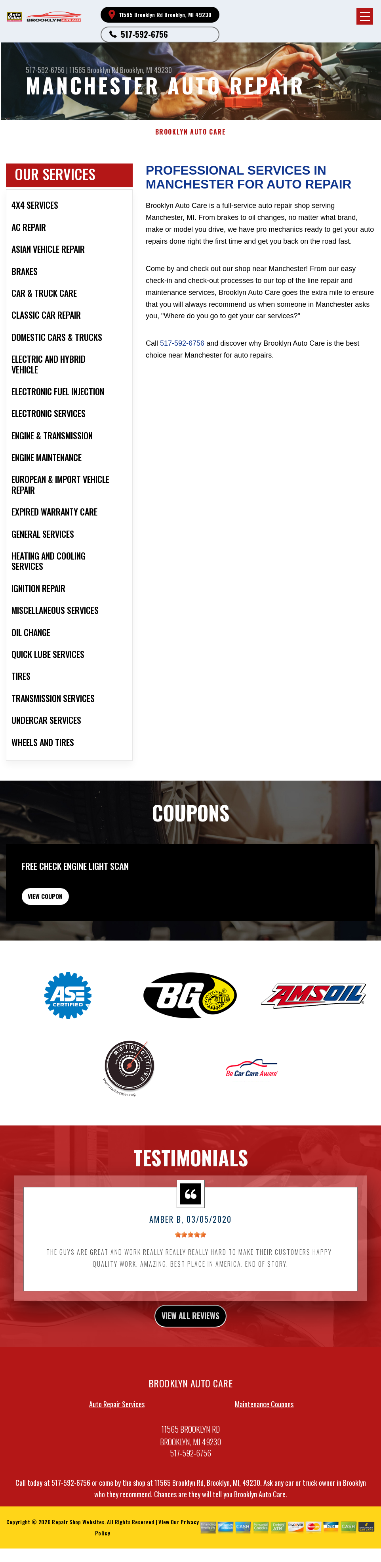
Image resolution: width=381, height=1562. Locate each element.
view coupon (65, 940)
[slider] (190, 1283)
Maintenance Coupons (264, 1456)
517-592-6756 (144, 34)
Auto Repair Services (117, 1456)
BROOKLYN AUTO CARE (190, 132)
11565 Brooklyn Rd (93, 70)
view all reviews (190, 1366)
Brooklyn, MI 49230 (146, 70)
